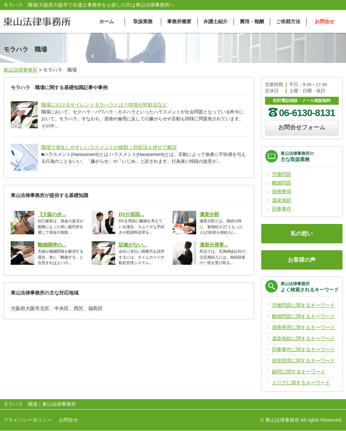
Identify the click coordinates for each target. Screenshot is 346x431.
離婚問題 (281, 183)
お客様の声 (302, 260)
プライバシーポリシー (27, 420)
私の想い (302, 233)
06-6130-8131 (307, 112)
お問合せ (324, 21)
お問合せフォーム (301, 127)
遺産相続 (281, 200)
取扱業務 (143, 21)
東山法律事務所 (20, 70)
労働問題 (281, 174)
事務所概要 (179, 21)
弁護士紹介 (215, 21)
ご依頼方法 (288, 21)
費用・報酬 (252, 21)
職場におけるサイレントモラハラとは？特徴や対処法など (104, 104)
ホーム (106, 21)
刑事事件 (281, 209)
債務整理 (281, 191)
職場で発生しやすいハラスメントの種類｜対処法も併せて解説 (109, 147)
